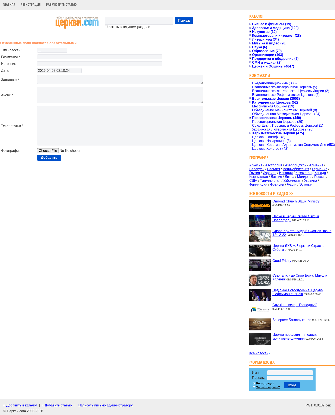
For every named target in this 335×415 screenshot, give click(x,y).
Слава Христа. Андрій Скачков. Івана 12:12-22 (301, 233)
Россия (319, 177)
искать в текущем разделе (127, 27)
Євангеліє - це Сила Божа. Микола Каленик (299, 277)
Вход (292, 385)
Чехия (292, 184)
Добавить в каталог (21, 405)
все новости (258, 353)
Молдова (304, 177)
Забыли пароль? (268, 387)
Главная (9, 4)
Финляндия (258, 184)
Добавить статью (58, 405)
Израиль (269, 173)
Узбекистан (292, 180)
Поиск (184, 20)
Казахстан (303, 173)
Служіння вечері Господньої (294, 305)
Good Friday (281, 260)
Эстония (306, 184)
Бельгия (273, 169)
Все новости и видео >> (271, 193)
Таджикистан (270, 180)
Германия (319, 169)
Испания (286, 173)
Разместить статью (61, 4)
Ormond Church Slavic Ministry (296, 201)
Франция (277, 184)
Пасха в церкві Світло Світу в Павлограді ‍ (295, 218)
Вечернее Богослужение (291, 319)
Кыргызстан (258, 177)
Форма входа (262, 362)
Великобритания (296, 169)
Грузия (254, 173)
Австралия (273, 165)
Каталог (256, 16)
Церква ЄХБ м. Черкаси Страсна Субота (298, 247)
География (259, 157)
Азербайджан (295, 165)
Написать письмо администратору (105, 405)
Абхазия (255, 165)
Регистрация (31, 4)
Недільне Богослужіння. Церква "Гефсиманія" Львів (297, 292)
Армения (316, 165)
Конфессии (259, 75)
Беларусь (256, 169)
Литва (289, 177)
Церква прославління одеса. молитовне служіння (294, 336)
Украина (310, 180)
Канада (320, 173)
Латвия (276, 177)
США (253, 180)
